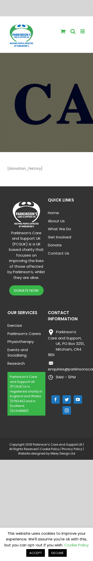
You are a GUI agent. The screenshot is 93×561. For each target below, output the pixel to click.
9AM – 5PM (62, 377)
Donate (55, 245)
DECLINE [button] (57, 553)
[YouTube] (78, 399)
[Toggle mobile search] (72, 31)
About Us (56, 221)
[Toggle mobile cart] (63, 31)
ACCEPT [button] (35, 553)
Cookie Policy (50, 449)
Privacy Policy (72, 449)
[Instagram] (66, 410)
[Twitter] (66, 399)
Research (16, 363)
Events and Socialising (17, 352)
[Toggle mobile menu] (83, 31)
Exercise (14, 325)
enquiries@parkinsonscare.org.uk (67, 366)
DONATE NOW (26, 290)
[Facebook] (55, 399)
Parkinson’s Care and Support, (66, 343)
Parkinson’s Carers (24, 333)
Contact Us (58, 253)
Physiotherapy (20, 341)
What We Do (59, 228)
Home (53, 212)
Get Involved (59, 237)
